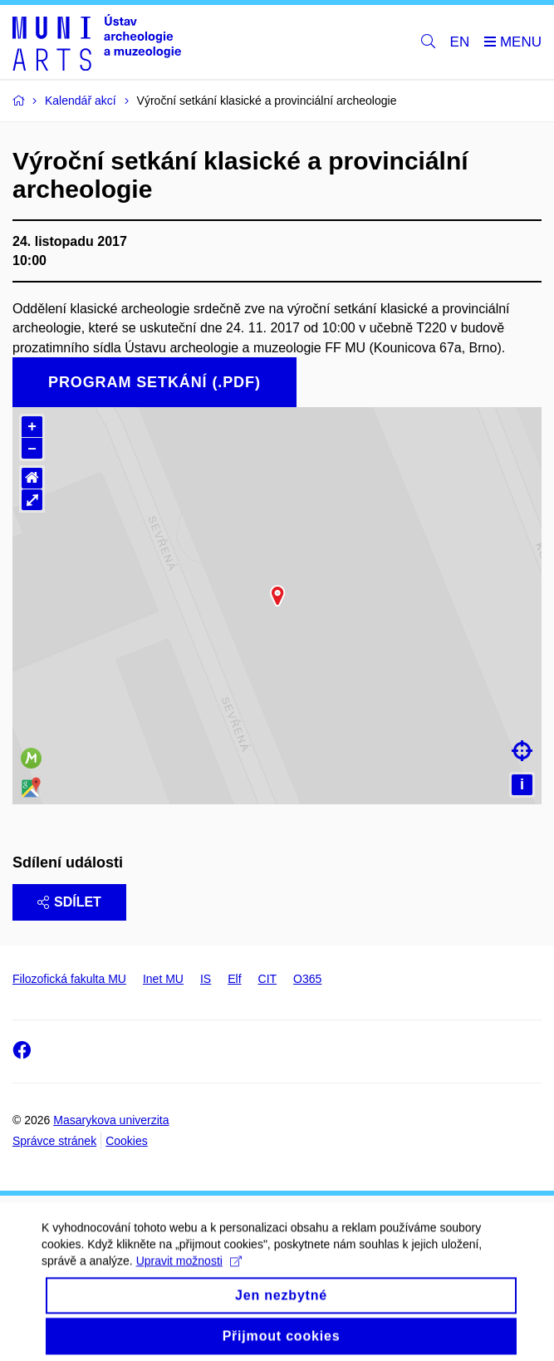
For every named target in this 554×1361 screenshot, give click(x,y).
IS (205, 978)
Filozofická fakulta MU (69, 978)
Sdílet (69, 902)
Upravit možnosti (189, 1290)
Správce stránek (54, 1140)
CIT (267, 978)
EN (460, 42)
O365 (307, 978)
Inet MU (163, 978)
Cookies (126, 1140)
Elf (234, 978)
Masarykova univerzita (111, 1120)
